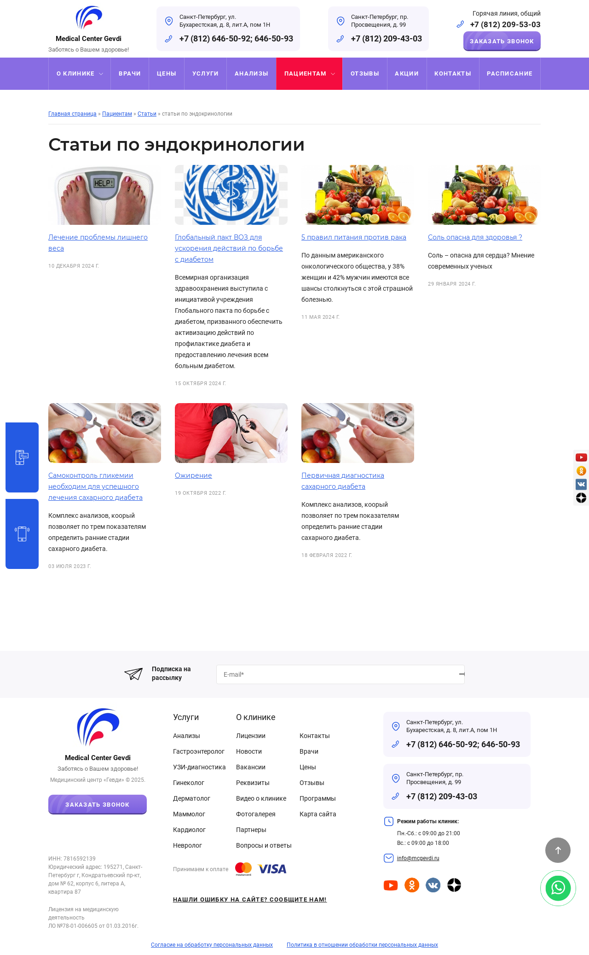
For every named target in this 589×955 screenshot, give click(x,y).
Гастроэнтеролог (199, 751)
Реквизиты (253, 782)
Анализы (186, 735)
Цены (308, 767)
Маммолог (189, 814)
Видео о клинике (261, 798)
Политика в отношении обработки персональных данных (362, 945)
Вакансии (251, 767)
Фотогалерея (256, 814)
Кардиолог (189, 829)
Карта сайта (318, 814)
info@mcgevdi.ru (418, 858)
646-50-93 (273, 38)
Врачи (309, 751)
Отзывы (312, 782)
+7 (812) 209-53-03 (505, 24)
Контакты (315, 735)
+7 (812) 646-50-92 (214, 38)
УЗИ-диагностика (199, 767)
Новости (249, 751)
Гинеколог (188, 782)
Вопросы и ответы (264, 845)
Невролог (187, 845)
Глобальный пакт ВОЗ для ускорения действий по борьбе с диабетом (229, 248)
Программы (318, 798)
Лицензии (251, 735)
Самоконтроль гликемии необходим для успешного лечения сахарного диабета (95, 486)
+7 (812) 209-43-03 (386, 38)
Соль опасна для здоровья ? (475, 237)
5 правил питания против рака (353, 237)
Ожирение (193, 475)
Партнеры (251, 829)
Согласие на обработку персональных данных (212, 945)
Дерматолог (191, 798)
